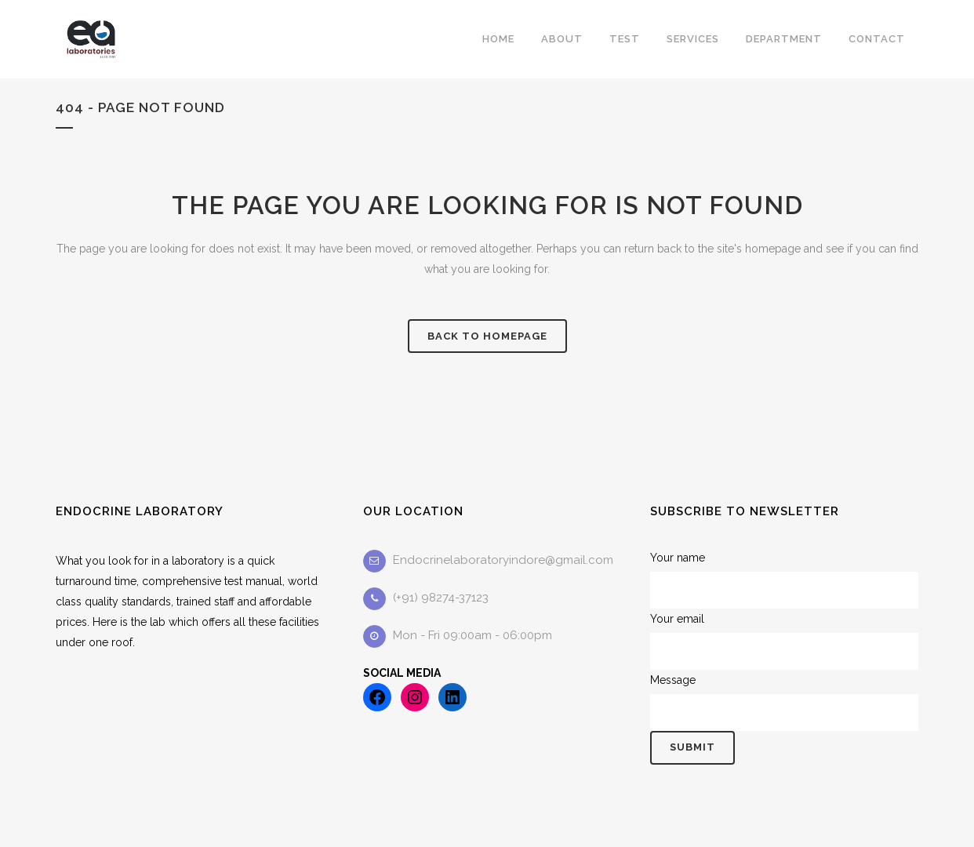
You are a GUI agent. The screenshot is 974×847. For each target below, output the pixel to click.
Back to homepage (487, 336)
